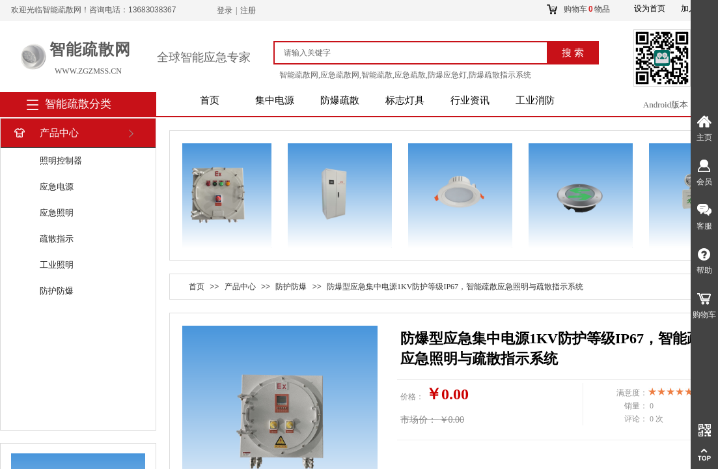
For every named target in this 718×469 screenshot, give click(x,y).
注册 (248, 10)
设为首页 (649, 8)
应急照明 (57, 213)
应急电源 (57, 187)
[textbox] (416, 53)
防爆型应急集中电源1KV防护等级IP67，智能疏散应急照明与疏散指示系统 (455, 286)
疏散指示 (57, 239)
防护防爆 (57, 291)
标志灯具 (404, 100)
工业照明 (57, 265)
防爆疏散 (339, 100)
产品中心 (45, 133)
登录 (224, 10)
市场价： (418, 420)
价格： (412, 396)
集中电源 (274, 100)
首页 (209, 100)
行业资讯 (470, 100)
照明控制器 (61, 160)
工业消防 (535, 100)
